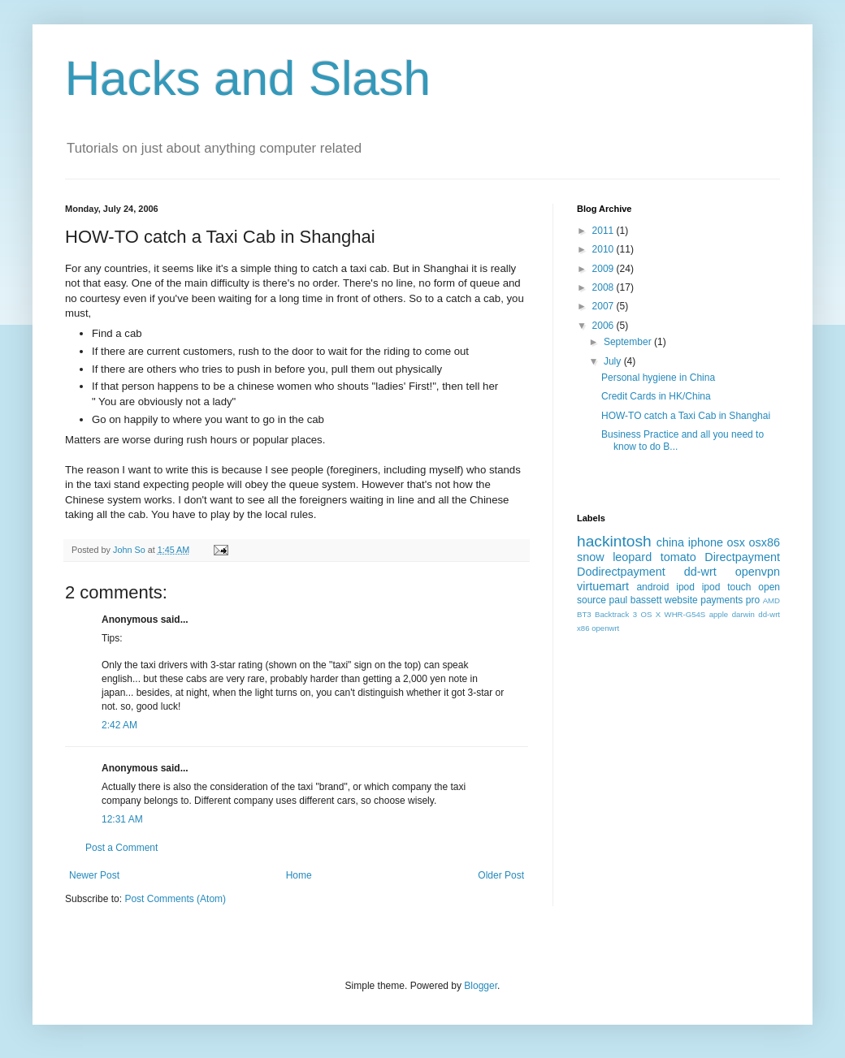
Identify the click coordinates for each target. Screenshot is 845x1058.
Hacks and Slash (248, 78)
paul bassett (635, 600)
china (670, 542)
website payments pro (712, 600)
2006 (604, 325)
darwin (743, 614)
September (629, 342)
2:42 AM (119, 725)
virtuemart (603, 586)
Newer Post (94, 875)
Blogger (480, 985)
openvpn (757, 571)
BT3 (584, 614)
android (652, 587)
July (614, 361)
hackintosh (614, 541)
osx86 (764, 542)
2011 (604, 230)
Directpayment (742, 557)
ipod (685, 587)
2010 (604, 249)
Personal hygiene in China (658, 377)
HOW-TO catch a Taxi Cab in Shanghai (685, 415)
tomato (678, 557)
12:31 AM (122, 819)
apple (718, 614)
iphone (705, 542)
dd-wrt (700, 571)
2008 (604, 287)
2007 (604, 306)
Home (299, 875)
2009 (604, 268)
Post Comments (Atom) (175, 899)
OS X (650, 614)
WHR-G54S (685, 614)
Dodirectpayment (621, 571)
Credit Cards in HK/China (656, 396)
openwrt (605, 628)
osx (736, 542)
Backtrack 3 (616, 614)
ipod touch (727, 587)
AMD (771, 600)
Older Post (501, 875)
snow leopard (614, 557)
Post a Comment (121, 847)
